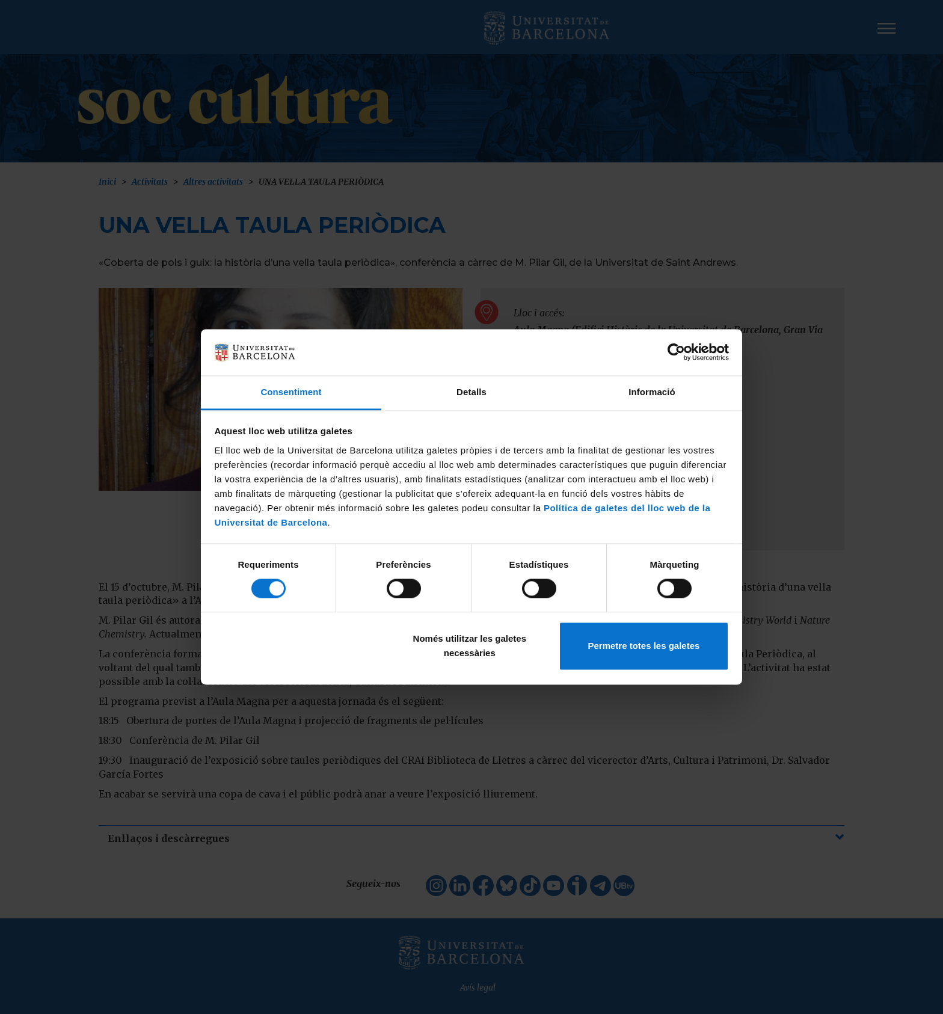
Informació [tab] (651, 392)
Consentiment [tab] (290, 392)
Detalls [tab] (471, 392)
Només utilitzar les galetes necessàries (469, 645)
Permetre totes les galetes (643, 646)
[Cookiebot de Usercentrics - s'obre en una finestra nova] (676, 352)
